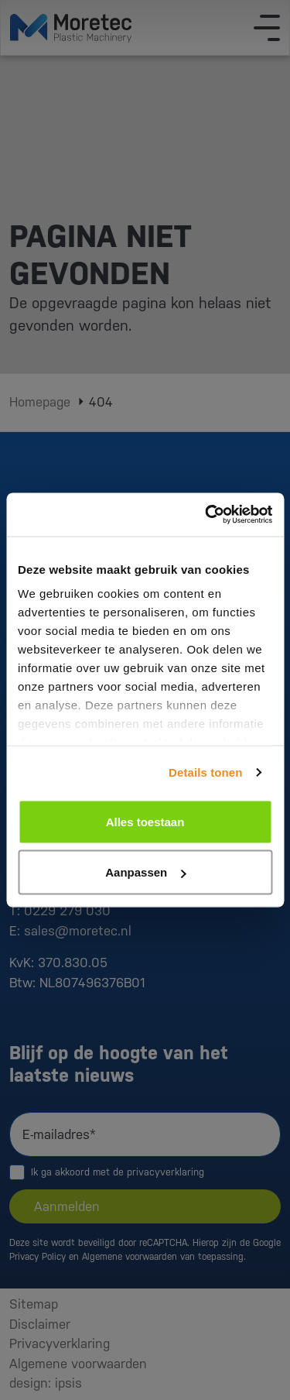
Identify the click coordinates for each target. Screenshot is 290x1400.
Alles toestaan (145, 821)
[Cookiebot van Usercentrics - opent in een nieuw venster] (206, 515)
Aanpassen (145, 872)
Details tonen (205, 772)
